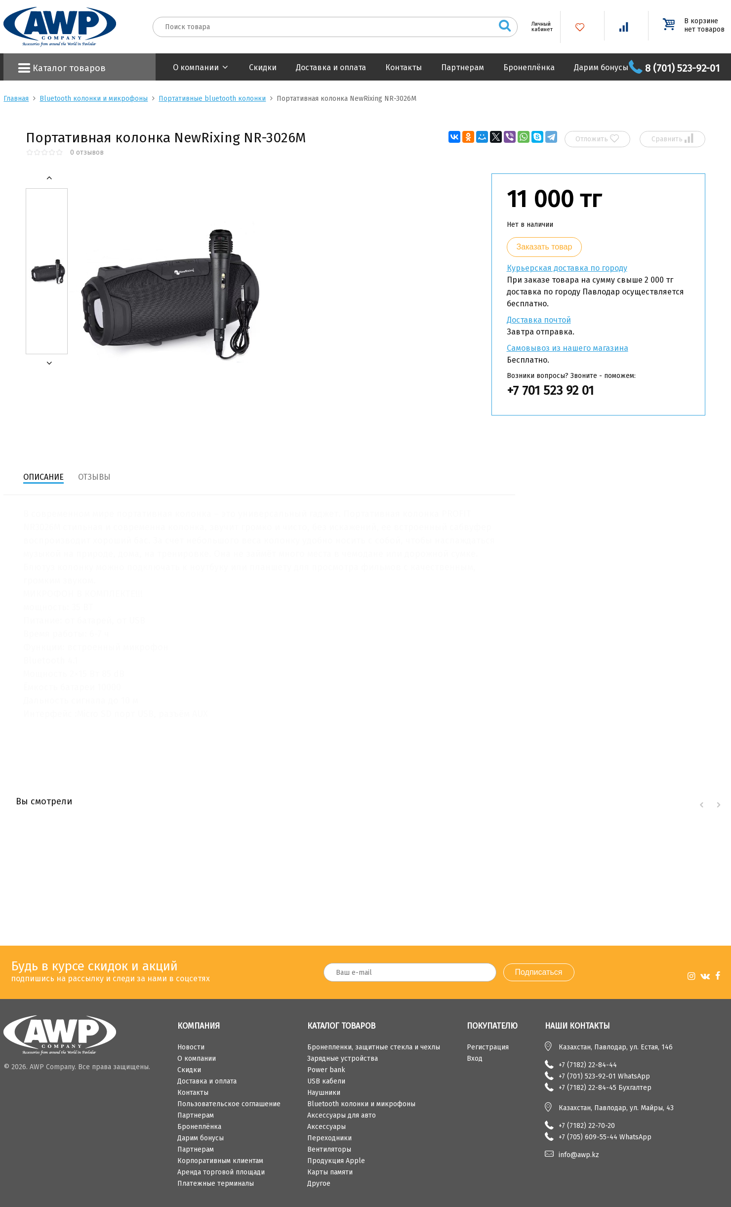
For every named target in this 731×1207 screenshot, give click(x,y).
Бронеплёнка (529, 67)
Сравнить (672, 138)
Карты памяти (330, 1172)
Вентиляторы (329, 1149)
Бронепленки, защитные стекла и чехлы (373, 1047)
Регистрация (488, 1047)
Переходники (329, 1138)
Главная (16, 98)
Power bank (326, 1070)
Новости (190, 1047)
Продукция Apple (336, 1161)
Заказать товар (544, 247)
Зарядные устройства (342, 1058)
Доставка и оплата (331, 67)
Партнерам (462, 67)
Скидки (263, 67)
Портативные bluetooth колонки (212, 98)
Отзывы (94, 477)
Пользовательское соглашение (229, 1104)
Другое (318, 1183)
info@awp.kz (579, 1155)
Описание (43, 477)
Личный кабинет (538, 26)
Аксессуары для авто (341, 1115)
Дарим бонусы (601, 67)
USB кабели (326, 1081)
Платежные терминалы (215, 1183)
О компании (196, 67)
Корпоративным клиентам (220, 1161)
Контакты (403, 67)
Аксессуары (326, 1127)
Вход (475, 1058)
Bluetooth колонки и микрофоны (94, 98)
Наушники (323, 1092)
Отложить (597, 138)
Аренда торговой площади (221, 1172)
